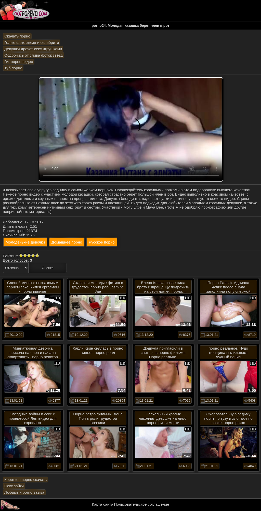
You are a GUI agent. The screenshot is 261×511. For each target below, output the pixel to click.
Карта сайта (102, 504)
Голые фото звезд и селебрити (31, 42)
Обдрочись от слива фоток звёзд (33, 55)
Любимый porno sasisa (24, 492)
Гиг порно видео (18, 61)
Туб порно (13, 68)
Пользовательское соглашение (141, 504)
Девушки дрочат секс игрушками (33, 49)
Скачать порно (17, 36)
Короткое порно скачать (25, 479)
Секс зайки (14, 486)
